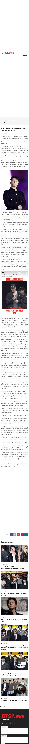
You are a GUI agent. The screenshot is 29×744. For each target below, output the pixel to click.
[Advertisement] (14, 14)
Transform (4, 735)
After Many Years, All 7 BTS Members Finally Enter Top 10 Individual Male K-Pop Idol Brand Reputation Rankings (14, 647)
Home (2, 119)
